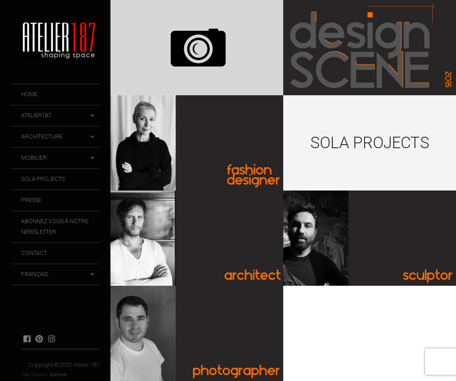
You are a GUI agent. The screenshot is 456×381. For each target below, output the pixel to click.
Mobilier (34, 157)
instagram (51, 338)
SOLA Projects (43, 179)
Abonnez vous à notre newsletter (54, 226)
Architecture (41, 136)
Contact (34, 253)
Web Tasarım (34, 374)
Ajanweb (57, 374)
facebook (26, 338)
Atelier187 (36, 115)
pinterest (39, 338)
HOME (29, 94)
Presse (31, 200)
